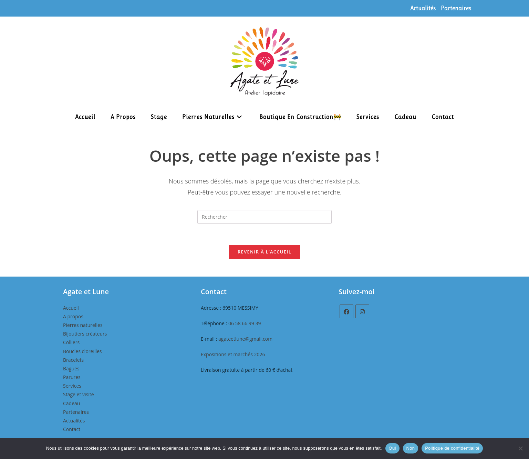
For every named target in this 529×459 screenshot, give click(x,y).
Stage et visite (78, 394)
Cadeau (71, 403)
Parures (72, 377)
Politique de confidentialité (452, 448)
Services (72, 385)
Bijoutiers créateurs (85, 333)
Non (410, 448)
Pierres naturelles (83, 325)
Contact (71, 429)
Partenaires (456, 8)
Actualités (423, 8)
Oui (392, 448)
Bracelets (73, 360)
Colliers (71, 342)
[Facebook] (346, 311)
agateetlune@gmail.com (245, 339)
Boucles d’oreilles (82, 351)
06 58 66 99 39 (244, 323)
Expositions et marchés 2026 (233, 354)
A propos (73, 316)
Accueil (71, 308)
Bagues (71, 368)
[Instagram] (362, 311)
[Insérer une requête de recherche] (264, 217)
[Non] (520, 448)
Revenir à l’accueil (264, 252)
